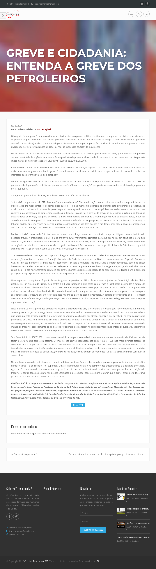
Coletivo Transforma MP (36, 561)
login (34, 433)
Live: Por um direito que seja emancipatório (139, 523)
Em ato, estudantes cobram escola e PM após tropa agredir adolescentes (106, 454)
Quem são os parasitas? (24, 454)
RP (98, 561)
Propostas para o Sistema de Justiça (137, 494)
